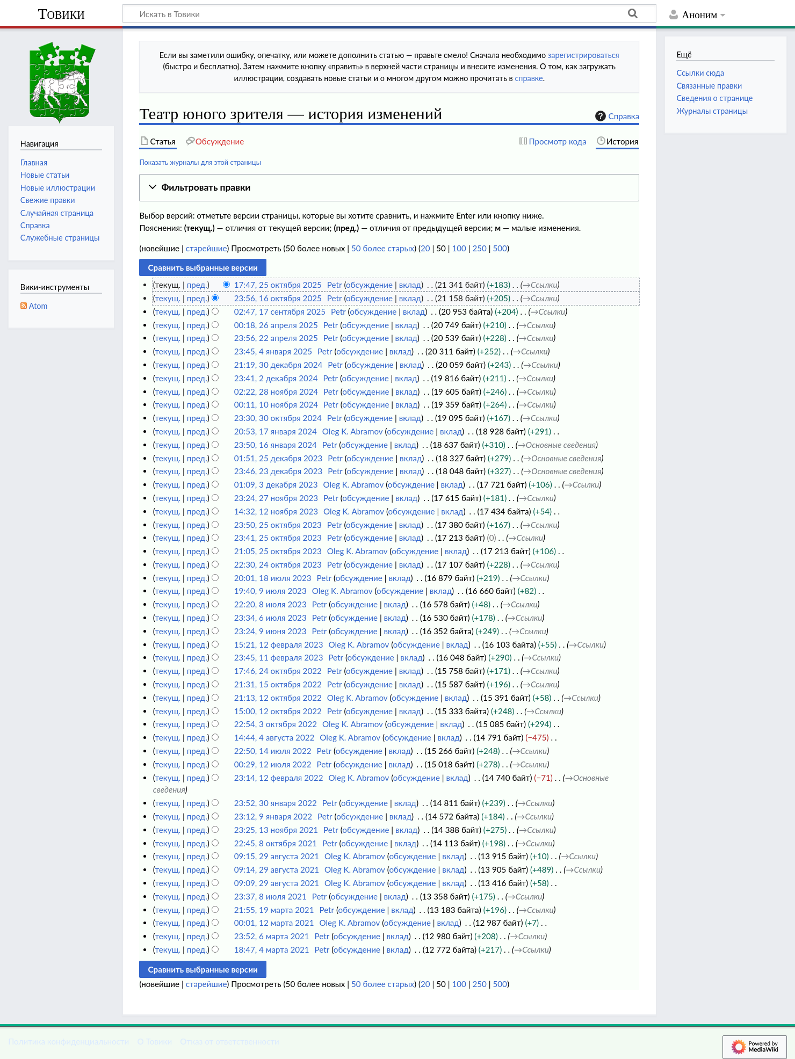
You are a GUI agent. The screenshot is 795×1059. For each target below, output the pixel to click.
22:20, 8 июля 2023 (270, 604)
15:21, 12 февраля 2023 (278, 644)
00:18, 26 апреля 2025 (276, 325)
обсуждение (369, 284)
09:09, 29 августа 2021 (276, 883)
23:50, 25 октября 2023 (278, 525)
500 (500, 248)
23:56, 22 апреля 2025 (276, 338)
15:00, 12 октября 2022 (278, 711)
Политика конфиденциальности (68, 1041)
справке (529, 78)
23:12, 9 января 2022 (273, 816)
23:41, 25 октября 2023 (278, 537)
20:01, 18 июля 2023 (273, 578)
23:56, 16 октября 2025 (278, 298)
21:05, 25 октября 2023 (278, 551)
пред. (197, 284)
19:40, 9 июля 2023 (270, 591)
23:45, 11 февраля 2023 (278, 657)
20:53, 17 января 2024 (275, 431)
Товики (61, 13)
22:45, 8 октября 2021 (275, 843)
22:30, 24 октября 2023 (278, 564)
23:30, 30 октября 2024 (278, 418)
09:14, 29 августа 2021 (276, 869)
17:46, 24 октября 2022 (278, 671)
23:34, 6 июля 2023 (270, 617)
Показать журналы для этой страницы (200, 162)
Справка (616, 116)
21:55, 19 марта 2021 (274, 910)
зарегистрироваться (583, 55)
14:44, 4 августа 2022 (274, 737)
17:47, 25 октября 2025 (278, 284)
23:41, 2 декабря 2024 (276, 378)
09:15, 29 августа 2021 (276, 856)
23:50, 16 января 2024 (275, 444)
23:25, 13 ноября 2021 (276, 830)
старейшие (206, 248)
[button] (389, 188)
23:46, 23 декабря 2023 (278, 471)
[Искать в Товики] (389, 13)
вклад (410, 284)
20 (425, 248)
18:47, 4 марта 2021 (271, 949)
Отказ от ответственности (229, 1041)
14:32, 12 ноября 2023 (276, 511)
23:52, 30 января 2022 (275, 803)
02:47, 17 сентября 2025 (280, 311)
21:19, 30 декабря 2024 (278, 364)
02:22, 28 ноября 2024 (276, 391)
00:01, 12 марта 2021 (274, 922)
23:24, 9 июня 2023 (270, 631)
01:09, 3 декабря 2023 (276, 484)
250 (479, 248)
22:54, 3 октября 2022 (275, 724)
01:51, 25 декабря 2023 (278, 458)
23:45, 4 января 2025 (273, 351)
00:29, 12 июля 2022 (273, 764)
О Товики (154, 1041)
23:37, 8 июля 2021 (270, 896)
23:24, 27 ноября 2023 (276, 498)
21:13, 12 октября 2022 (278, 697)
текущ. (167, 298)
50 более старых (382, 248)
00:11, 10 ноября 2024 (276, 404)
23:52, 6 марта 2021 (271, 936)
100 (459, 248)
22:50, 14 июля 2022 (273, 751)
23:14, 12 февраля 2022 (278, 777)
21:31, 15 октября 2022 (278, 684)
